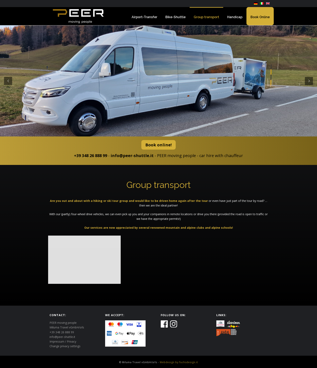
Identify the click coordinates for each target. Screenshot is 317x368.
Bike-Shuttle (175, 17)
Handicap (234, 17)
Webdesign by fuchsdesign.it (179, 362)
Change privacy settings (65, 346)
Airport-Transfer (144, 17)
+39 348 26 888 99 (90, 155)
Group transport (206, 17)
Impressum (57, 341)
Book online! (158, 145)
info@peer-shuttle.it (132, 155)
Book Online (260, 17)
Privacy (71, 341)
